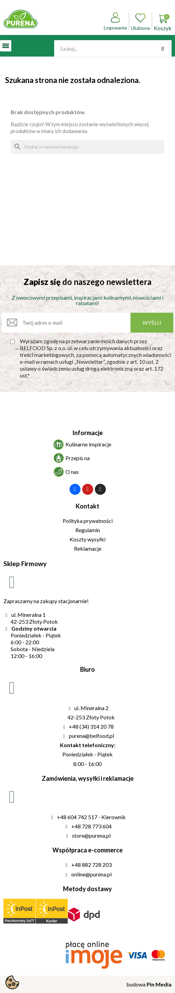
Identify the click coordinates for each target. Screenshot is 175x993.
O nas (72, 471)
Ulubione (140, 22)
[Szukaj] (87, 147)
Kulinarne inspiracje (88, 444)
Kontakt (87, 506)
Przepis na (77, 458)
